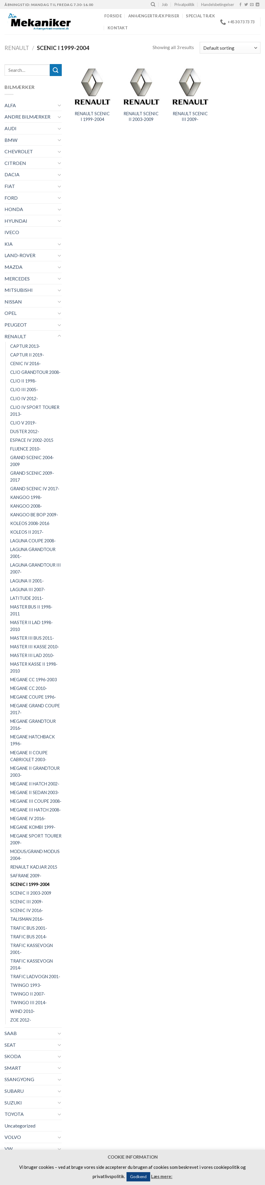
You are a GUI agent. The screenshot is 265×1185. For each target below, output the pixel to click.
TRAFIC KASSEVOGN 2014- (31, 964)
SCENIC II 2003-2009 (30, 893)
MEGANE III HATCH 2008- (35, 809)
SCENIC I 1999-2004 (29, 884)
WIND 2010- (22, 1011)
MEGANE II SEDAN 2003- (34, 792)
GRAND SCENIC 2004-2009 (32, 461)
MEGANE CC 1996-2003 (33, 679)
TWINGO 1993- (25, 985)
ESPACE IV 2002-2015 (31, 440)
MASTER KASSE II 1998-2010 (34, 667)
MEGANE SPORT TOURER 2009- (35, 839)
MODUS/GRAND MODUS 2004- (35, 855)
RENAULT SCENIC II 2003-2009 (141, 116)
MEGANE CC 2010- (28, 688)
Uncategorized (19, 1125)
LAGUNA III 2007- (27, 589)
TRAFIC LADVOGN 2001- (35, 976)
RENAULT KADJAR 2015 (33, 867)
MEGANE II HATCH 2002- (34, 783)
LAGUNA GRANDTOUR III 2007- (35, 568)
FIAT (9, 186)
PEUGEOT (15, 324)
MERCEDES (17, 278)
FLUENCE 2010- (25, 448)
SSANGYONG (19, 1079)
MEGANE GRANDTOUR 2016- (33, 725)
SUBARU (14, 1091)
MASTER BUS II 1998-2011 (31, 610)
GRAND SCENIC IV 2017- (34, 488)
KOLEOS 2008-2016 (29, 523)
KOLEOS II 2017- (26, 532)
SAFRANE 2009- (25, 875)
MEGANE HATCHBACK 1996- (32, 740)
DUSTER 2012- (24, 431)
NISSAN (13, 301)
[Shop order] (230, 48)
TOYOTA (14, 1114)
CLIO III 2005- (24, 389)
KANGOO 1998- (26, 497)
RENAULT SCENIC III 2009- (190, 116)
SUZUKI (13, 1102)
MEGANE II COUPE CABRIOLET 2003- (29, 756)
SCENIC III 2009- (26, 901)
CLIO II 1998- (23, 380)
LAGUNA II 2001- (27, 580)
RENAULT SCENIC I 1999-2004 (92, 116)
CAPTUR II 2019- (27, 354)
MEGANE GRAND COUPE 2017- (35, 709)
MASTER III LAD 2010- (32, 655)
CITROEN (15, 163)
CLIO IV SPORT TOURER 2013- (34, 411)
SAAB (10, 1033)
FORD (11, 198)
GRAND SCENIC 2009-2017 (32, 477)
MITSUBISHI (18, 290)
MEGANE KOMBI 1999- (32, 827)
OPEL (10, 313)
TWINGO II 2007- (27, 993)
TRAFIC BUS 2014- (28, 936)
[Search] (153, 4)
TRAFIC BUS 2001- (28, 928)
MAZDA (13, 267)
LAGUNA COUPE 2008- (33, 540)
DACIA (11, 174)
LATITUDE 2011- (26, 598)
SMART (12, 1068)
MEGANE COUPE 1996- (33, 697)
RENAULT (16, 48)
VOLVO (12, 1137)
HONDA (13, 209)
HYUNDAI (15, 221)
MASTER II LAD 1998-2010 (31, 626)
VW (8, 1148)
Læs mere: (161, 1176)
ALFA (10, 105)
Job (165, 4)
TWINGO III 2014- (28, 1002)
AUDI (10, 128)
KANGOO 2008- (26, 506)
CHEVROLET (18, 151)
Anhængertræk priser (153, 15)
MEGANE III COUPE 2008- (35, 801)
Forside (113, 15)
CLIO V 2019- (23, 422)
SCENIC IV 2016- (26, 910)
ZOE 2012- (20, 1019)
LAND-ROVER (19, 255)
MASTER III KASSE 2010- (34, 646)
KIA (8, 244)
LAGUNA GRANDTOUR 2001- (32, 553)
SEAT (10, 1045)
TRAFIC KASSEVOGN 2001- (31, 949)
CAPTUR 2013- (25, 346)
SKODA (12, 1056)
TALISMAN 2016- (27, 919)
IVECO (11, 232)
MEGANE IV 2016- (28, 818)
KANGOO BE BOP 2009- (34, 514)
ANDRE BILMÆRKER (27, 116)
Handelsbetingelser (217, 4)
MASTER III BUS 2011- (32, 638)
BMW (10, 140)
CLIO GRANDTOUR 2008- (35, 372)
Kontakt (118, 27)
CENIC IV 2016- (25, 363)
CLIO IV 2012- (24, 398)
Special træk (200, 15)
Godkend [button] (138, 1176)
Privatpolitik (184, 4)
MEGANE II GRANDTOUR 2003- (35, 772)
